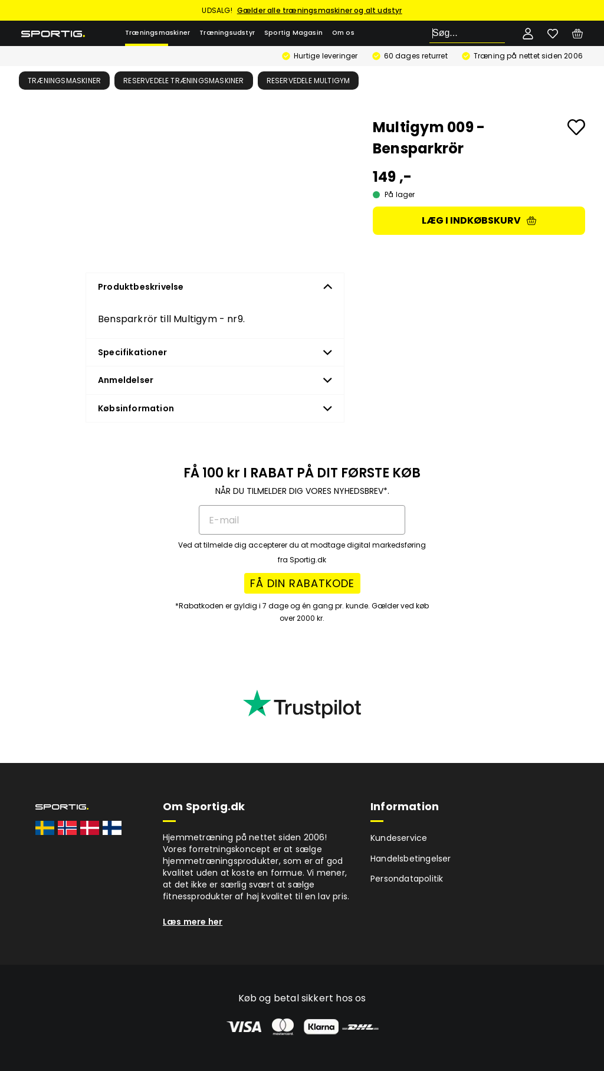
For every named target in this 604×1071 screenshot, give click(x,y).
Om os (343, 32)
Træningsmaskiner (157, 32)
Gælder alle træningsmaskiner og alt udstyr (319, 10)
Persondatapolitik (406, 879)
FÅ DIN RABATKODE (302, 583)
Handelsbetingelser (410, 858)
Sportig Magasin (293, 32)
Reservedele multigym (308, 81)
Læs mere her (192, 922)
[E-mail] (302, 520)
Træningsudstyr (227, 32)
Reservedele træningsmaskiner (183, 81)
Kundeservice (398, 838)
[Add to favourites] (576, 127)
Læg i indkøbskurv (479, 220)
